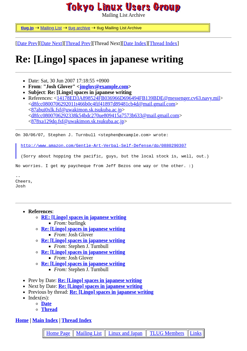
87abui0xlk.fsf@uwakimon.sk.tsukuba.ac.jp (76, 109)
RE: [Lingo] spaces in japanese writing (83, 225)
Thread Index (163, 43)
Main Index (45, 328)
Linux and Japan (125, 341)
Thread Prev (78, 43)
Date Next (51, 43)
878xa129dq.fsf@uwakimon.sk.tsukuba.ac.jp (77, 121)
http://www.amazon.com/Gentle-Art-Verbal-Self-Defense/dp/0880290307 (104, 147)
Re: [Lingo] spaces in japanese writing (83, 236)
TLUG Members (167, 341)
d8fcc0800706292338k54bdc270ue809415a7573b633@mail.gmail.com (105, 115)
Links (195, 341)
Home (22, 328)
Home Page (58, 341)
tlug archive (79, 27)
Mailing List (51, 27)
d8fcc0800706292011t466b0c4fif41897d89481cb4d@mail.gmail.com (103, 104)
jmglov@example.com (103, 86)
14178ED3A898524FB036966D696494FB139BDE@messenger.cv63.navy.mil (138, 98)
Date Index (135, 43)
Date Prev (27, 43)
